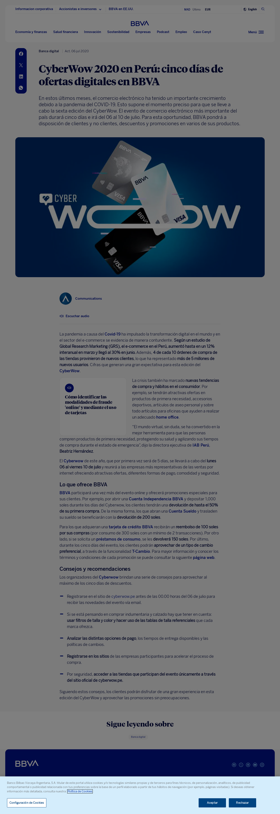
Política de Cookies (80, 791)
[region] (140, 795)
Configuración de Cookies (26, 802)
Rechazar (242, 802)
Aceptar (212, 802)
